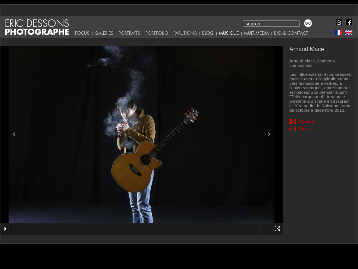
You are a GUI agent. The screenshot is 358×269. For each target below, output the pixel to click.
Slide (303, 129)
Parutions (185, 33)
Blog (208, 33)
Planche (306, 121)
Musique (229, 33)
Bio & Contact (291, 33)
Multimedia (256, 33)
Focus (82, 33)
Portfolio (156, 33)
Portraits (129, 33)
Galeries (104, 33)
